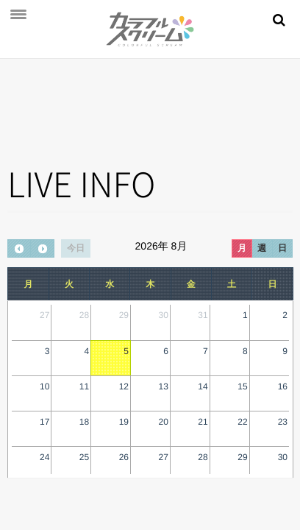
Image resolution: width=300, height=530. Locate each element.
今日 (76, 248)
